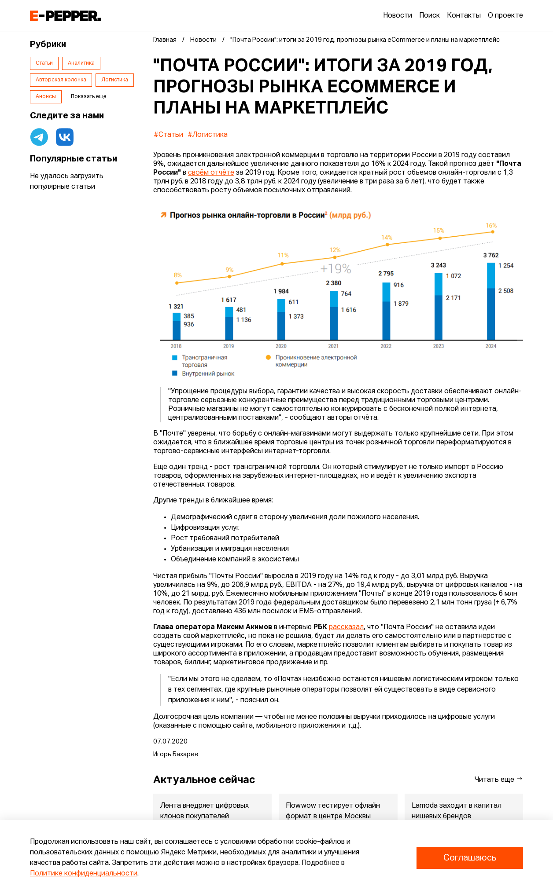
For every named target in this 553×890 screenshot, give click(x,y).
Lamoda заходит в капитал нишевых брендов (456, 811)
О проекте (505, 15)
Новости (397, 15)
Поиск (429, 15)
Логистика (114, 80)
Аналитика (81, 63)
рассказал (346, 627)
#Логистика (208, 135)
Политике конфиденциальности (83, 873)
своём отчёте (211, 172)
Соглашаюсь (469, 857)
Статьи (44, 63)
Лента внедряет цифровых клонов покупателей (204, 811)
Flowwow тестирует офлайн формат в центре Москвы (333, 811)
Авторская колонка (61, 80)
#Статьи (168, 135)
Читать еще (499, 779)
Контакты (464, 15)
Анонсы (46, 96)
